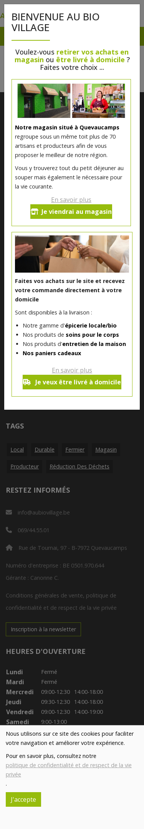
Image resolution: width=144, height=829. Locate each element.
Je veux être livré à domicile (72, 382)
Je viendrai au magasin (71, 211)
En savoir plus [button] (71, 199)
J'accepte (23, 799)
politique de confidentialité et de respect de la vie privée (69, 769)
